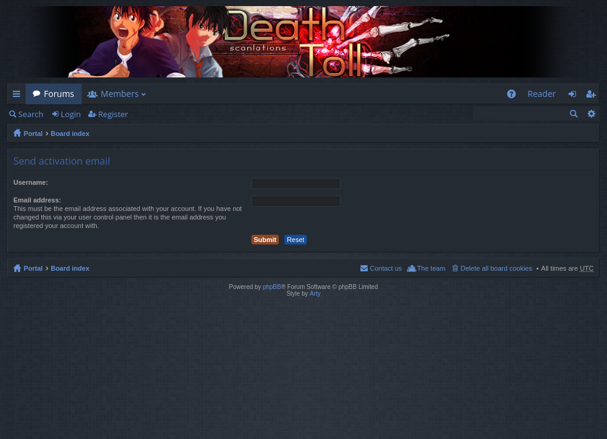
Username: (30, 182)
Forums (59, 93)
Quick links (19, 96)
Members (120, 93)
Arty (315, 293)
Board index (70, 133)
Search (30, 114)
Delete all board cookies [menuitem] (496, 268)
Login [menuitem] (575, 96)
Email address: (37, 200)
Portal (33, 133)
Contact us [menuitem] (386, 268)
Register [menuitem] (593, 96)
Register (113, 114)
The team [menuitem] (431, 268)
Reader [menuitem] (542, 93)
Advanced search (591, 113)
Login (71, 114)
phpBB (272, 287)
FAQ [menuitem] (515, 96)
